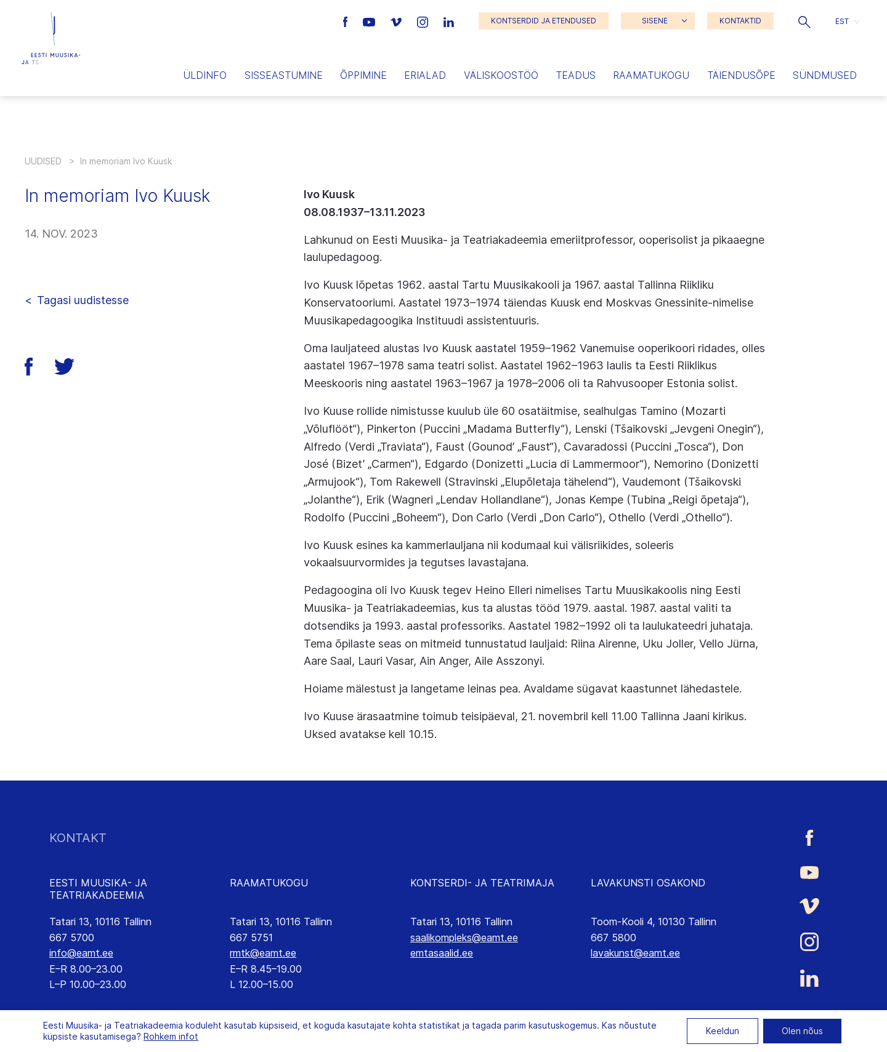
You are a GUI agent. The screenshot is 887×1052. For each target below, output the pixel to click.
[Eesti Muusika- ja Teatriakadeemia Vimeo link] (397, 21)
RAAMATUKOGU (269, 883)
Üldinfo (205, 75)
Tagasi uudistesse (83, 300)
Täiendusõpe (741, 75)
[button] (804, 21)
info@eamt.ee (81, 953)
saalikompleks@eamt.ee (464, 937)
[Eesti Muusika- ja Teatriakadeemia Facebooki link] (347, 21)
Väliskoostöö (501, 75)
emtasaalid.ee (441, 953)
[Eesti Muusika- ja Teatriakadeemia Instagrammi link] (424, 21)
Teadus (576, 75)
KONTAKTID (740, 20)
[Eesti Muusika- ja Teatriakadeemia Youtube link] (370, 21)
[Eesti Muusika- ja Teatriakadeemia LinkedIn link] (449, 21)
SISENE (655, 20)
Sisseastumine (284, 75)
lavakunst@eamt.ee (635, 953)
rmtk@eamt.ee (263, 953)
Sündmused (825, 75)
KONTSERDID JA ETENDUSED (543, 20)
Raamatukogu (651, 75)
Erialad (425, 75)
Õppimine (363, 75)
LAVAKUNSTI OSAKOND (648, 883)
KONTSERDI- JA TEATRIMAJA (482, 883)
